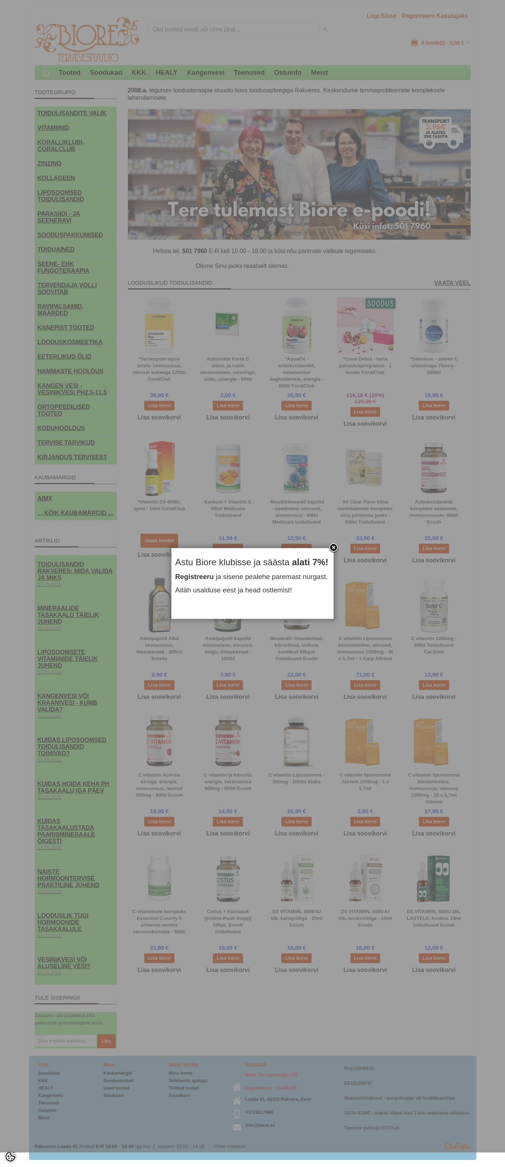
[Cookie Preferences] (10, 1156)
